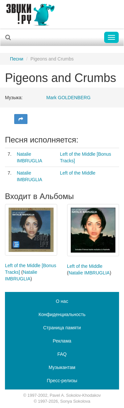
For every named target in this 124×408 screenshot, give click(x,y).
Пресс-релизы (62, 380)
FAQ (61, 354)
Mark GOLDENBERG (68, 97)
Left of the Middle (77, 173)
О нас (62, 301)
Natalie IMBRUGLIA (88, 272)
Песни (16, 58)
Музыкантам (62, 367)
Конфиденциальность (61, 314)
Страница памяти (62, 327)
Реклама (62, 341)
